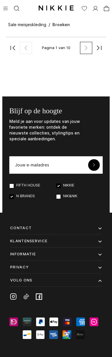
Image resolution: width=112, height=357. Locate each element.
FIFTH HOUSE (28, 185)
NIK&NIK (70, 195)
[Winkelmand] (106, 7)
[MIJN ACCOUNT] (95, 7)
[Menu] (5, 7)
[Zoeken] (16, 7)
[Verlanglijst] (84, 7)
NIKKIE (68, 185)
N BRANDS (25, 195)
